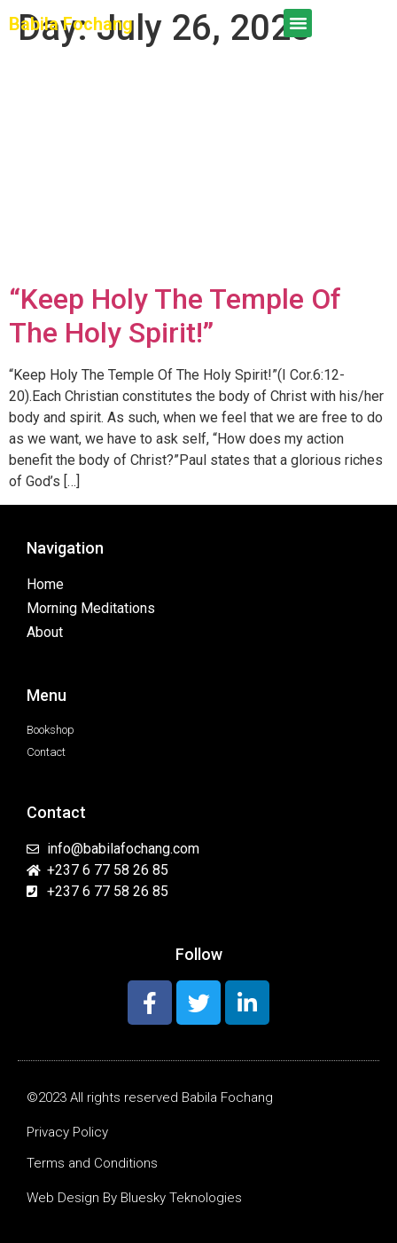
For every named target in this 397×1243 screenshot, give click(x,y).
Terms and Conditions (92, 1163)
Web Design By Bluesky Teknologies (134, 1198)
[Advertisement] (198, 168)
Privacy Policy (67, 1132)
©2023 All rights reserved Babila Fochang (150, 1097)
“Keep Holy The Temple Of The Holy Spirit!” (175, 316)
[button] (298, 23)
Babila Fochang (71, 24)
